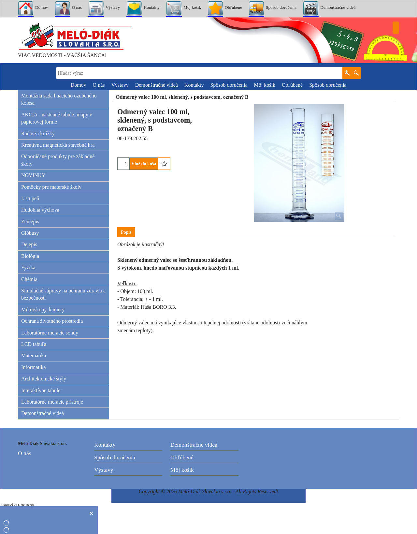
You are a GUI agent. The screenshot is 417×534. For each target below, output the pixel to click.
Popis (126, 232)
